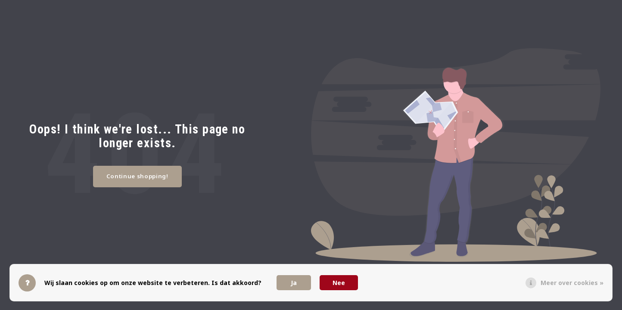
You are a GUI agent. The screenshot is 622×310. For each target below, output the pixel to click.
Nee (339, 283)
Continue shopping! (137, 176)
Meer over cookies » (572, 283)
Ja (294, 283)
